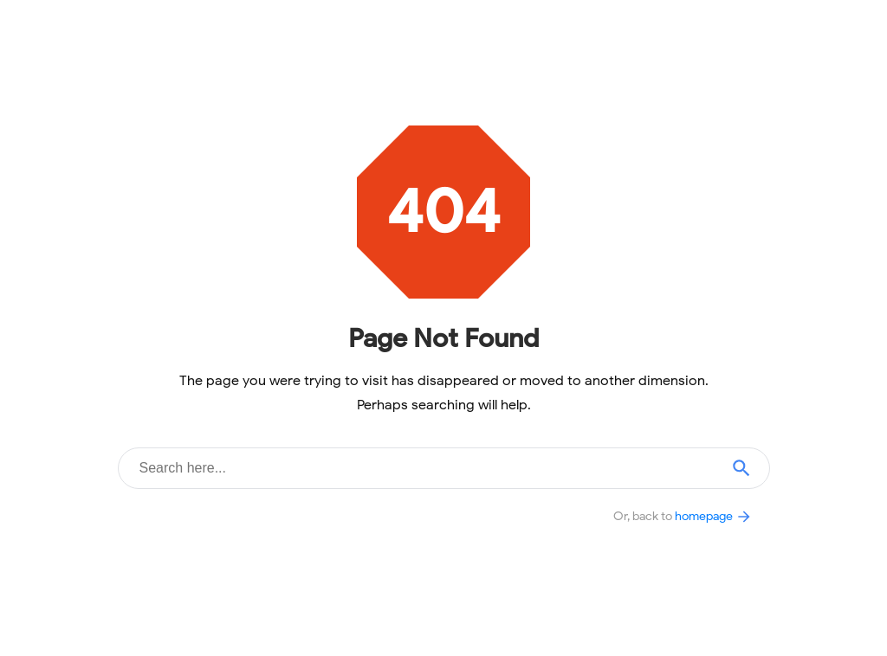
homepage (714, 516)
